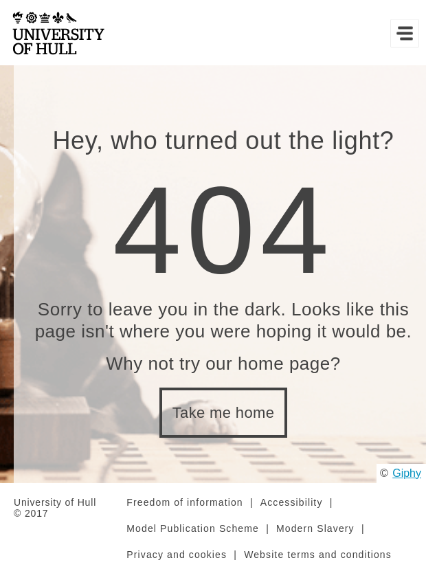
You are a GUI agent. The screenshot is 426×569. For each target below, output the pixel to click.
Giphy (406, 473)
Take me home (223, 412)
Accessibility (291, 502)
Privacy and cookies (176, 554)
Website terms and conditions (318, 554)
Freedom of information (184, 502)
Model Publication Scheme (192, 528)
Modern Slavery (315, 528)
